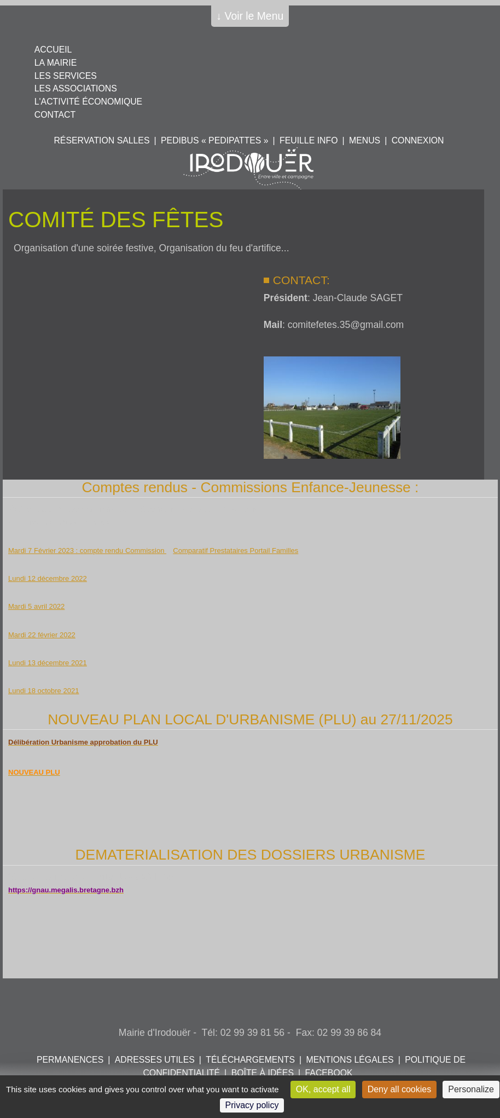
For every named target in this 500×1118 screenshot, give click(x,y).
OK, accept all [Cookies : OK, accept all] (323, 1089)
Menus (364, 140)
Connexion (418, 140)
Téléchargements (250, 1059)
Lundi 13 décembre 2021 (47, 663)
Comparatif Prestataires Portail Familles (235, 550)
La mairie (55, 62)
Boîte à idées (262, 1072)
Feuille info (309, 140)
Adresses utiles (155, 1059)
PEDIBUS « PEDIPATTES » (214, 140)
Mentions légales (350, 1059)
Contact (54, 114)
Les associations (75, 88)
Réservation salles (101, 140)
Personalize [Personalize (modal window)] (471, 1089)
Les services (65, 75)
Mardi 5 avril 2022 (36, 606)
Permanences (70, 1059)
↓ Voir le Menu (250, 16)
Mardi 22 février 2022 (41, 635)
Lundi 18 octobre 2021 (43, 691)
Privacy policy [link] (252, 1105)
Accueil (53, 49)
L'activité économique (88, 101)
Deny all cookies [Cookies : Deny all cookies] (400, 1089)
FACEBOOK (329, 1072)
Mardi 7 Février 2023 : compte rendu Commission (87, 550)
